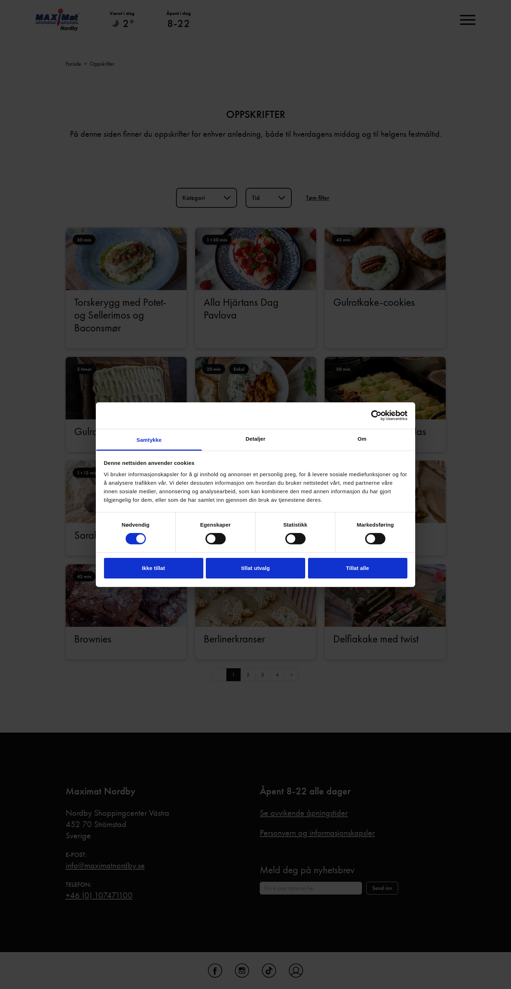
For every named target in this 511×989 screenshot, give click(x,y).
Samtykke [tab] (149, 439)
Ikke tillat (153, 568)
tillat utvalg (255, 568)
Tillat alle (357, 568)
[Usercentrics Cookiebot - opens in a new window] (376, 415)
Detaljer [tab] (255, 438)
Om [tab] (361, 438)
